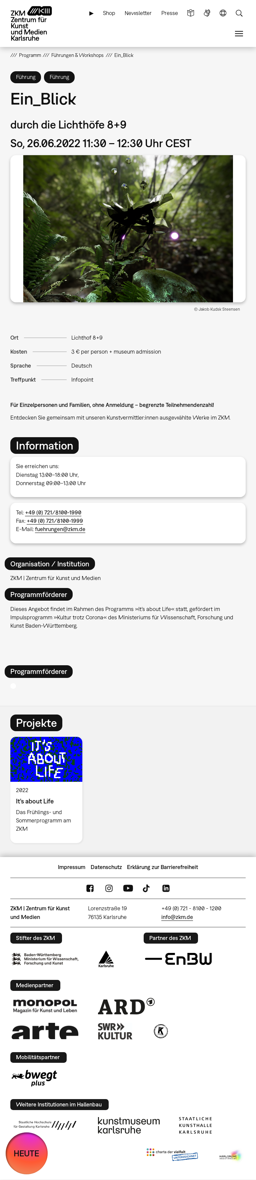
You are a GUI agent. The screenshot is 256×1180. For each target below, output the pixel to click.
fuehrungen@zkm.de (60, 529)
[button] (128, 228)
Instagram (109, 888)
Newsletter (138, 13)
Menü (239, 33)
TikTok (147, 888)
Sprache (223, 13)
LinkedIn (166, 888)
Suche (239, 13)
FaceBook (90, 888)
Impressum (71, 867)
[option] (49, 790)
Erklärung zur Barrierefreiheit (162, 867)
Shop (109, 13)
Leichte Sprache (190, 13)
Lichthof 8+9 (87, 337)
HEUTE (26, 1153)
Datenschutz (106, 867)
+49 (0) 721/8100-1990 (53, 512)
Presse (169, 13)
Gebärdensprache (207, 13)
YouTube (128, 888)
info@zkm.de (177, 917)
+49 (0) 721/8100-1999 (55, 520)
